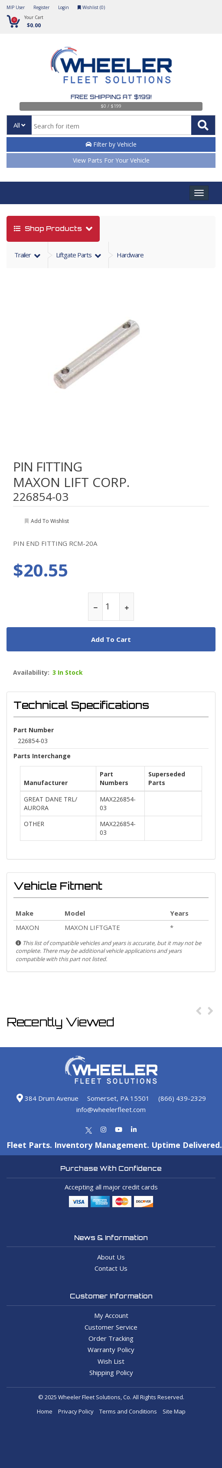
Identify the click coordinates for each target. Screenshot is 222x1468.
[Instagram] (103, 1129)
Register (41, 7)
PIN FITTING (47, 466)
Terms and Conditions (128, 1411)
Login (63, 7)
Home (44, 1411)
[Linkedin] (134, 1129)
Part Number (33, 730)
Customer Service (111, 1327)
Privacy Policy (76, 1411)
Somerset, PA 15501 (118, 1098)
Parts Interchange (42, 756)
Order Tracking (111, 1338)
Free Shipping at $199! (111, 96)
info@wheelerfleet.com (111, 1109)
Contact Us (111, 1268)
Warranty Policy (111, 1349)
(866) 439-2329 (182, 1098)
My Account (111, 1315)
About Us (111, 1257)
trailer (23, 254)
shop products (49, 228)
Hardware (130, 254)
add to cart (111, 639)
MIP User (16, 7)
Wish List (111, 1361)
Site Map (174, 1411)
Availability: (31, 672)
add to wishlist (50, 521)
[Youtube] (118, 1129)
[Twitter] (88, 1129)
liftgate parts (74, 254)
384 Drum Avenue (47, 1098)
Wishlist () (91, 7)
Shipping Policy (111, 1372)
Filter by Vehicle (111, 144)
